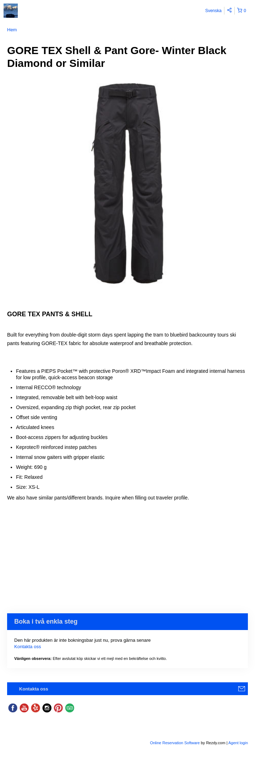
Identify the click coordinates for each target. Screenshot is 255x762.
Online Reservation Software (175, 743)
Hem (12, 29)
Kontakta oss (27, 646)
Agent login (238, 743)
